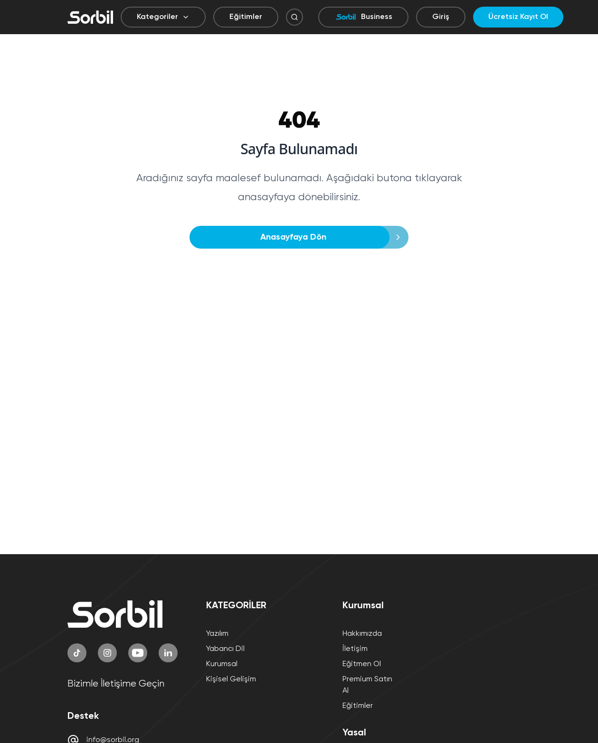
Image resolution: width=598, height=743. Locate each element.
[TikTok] (76, 652)
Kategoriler (163, 17)
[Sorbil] (90, 17)
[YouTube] (137, 652)
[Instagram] (107, 652)
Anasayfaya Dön (296, 237)
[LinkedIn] (168, 652)
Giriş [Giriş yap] (440, 17)
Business (363, 17)
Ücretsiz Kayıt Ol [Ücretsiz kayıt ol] (518, 17)
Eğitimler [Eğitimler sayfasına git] (245, 17)
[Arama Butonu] (294, 17)
